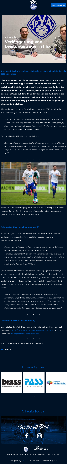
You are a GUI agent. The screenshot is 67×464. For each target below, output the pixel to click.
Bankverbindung (15, 454)
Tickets (58, 5)
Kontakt (56, 454)
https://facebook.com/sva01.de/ (25, 334)
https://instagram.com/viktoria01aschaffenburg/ (32, 330)
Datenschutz (44, 454)
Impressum (30, 454)
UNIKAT (25, 461)
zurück (7, 350)
